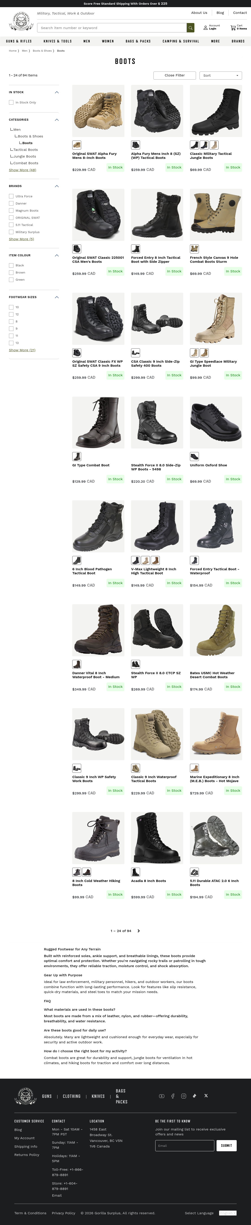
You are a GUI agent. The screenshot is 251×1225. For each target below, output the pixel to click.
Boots (27, 143)
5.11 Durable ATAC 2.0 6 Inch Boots (214, 883)
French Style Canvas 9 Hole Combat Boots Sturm (214, 260)
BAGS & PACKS (138, 41)
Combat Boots (25, 163)
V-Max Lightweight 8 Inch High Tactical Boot (153, 571)
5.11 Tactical (24, 225)
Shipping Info (25, 1146)
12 (17, 314)
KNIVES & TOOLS (58, 41)
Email (57, 1195)
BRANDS (238, 41)
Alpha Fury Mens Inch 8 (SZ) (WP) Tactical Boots (156, 156)
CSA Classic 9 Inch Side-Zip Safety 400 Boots (155, 364)
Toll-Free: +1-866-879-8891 (67, 1172)
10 (17, 307)
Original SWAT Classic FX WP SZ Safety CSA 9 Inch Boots (97, 364)
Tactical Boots (25, 149)
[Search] (112, 27)
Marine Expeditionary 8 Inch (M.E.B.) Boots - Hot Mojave (214, 779)
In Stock (16, 92)
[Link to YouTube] (161, 1096)
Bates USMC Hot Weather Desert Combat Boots (212, 675)
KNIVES (98, 1096)
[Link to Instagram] (183, 1096)
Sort (207, 75)
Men (17, 129)
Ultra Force (24, 196)
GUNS (47, 1096)
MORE (215, 41)
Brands (15, 186)
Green (20, 279)
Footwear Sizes (23, 297)
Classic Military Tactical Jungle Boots (211, 156)
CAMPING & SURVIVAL (181, 41)
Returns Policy (26, 1155)
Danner (21, 203)
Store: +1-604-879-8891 (64, 1186)
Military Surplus (28, 232)
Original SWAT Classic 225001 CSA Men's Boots (98, 260)
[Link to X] (205, 1096)
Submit (226, 1146)
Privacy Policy (63, 1213)
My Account (24, 1138)
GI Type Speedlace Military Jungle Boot (213, 364)
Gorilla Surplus (108, 1213)
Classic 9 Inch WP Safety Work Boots (94, 779)
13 (17, 343)
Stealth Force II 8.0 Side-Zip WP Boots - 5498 (156, 467)
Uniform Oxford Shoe (208, 465)
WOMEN (108, 41)
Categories (19, 119)
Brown (20, 272)
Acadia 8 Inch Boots (148, 881)
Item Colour (20, 255)
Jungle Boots (24, 156)
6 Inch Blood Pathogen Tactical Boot (92, 571)
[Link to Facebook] (172, 1096)
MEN (86, 41)
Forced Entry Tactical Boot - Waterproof (214, 571)
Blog (18, 1130)
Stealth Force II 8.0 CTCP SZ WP (156, 675)
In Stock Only (26, 102)
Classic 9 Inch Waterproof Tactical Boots (154, 779)
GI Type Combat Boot (90, 465)
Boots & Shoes (30, 136)
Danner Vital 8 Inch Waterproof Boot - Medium (95, 675)
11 (17, 335)
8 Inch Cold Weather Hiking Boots (96, 883)
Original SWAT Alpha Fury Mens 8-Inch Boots (94, 156)
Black (20, 265)
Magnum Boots (27, 210)
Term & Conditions (30, 1213)
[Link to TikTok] (194, 1096)
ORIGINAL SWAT (28, 217)
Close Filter (175, 75)
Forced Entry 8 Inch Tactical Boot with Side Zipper (155, 260)
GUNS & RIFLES (19, 41)
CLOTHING (72, 1096)
